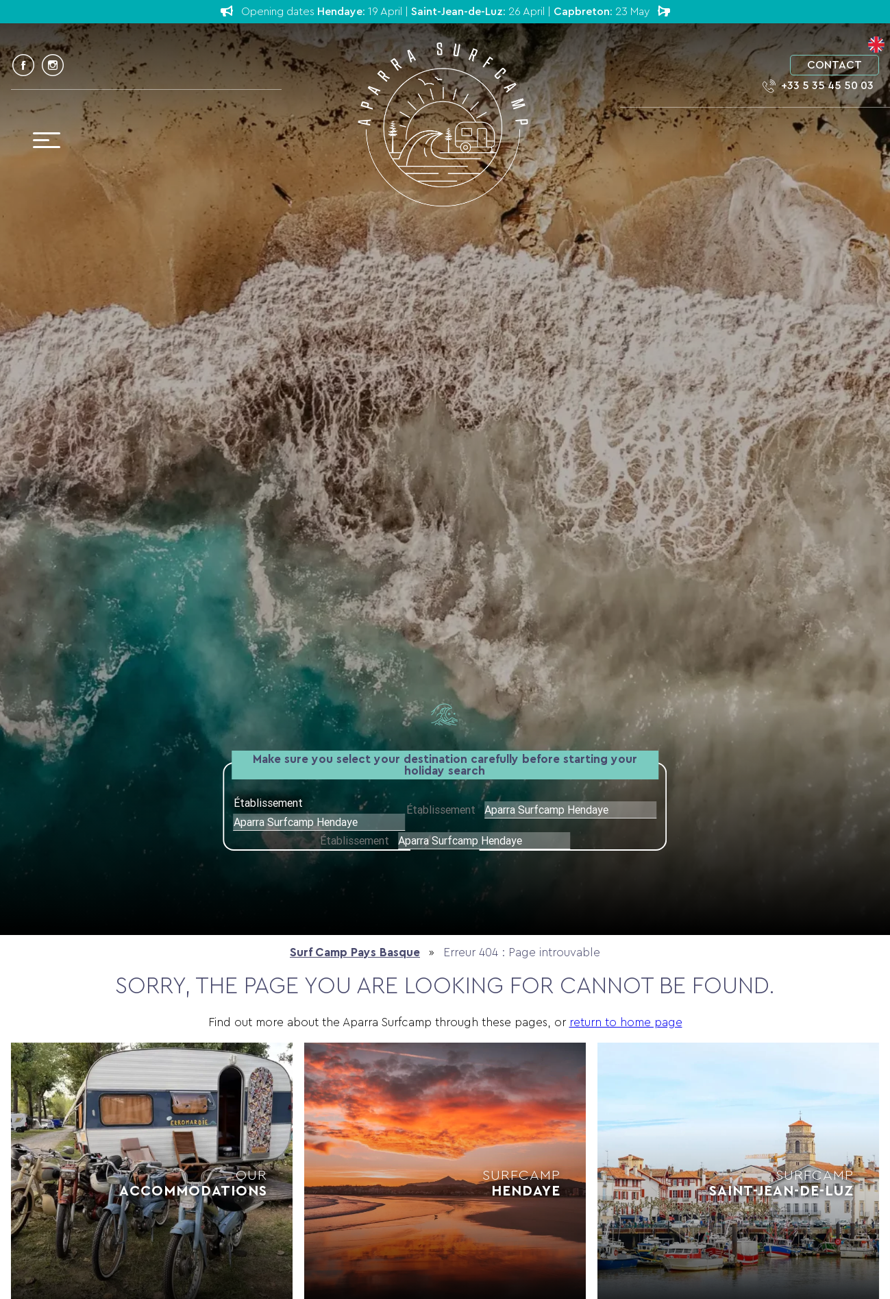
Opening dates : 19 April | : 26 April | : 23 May (445, 11)
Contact (834, 65)
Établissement (442, 809)
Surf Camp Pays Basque (355, 952)
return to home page (625, 1022)
